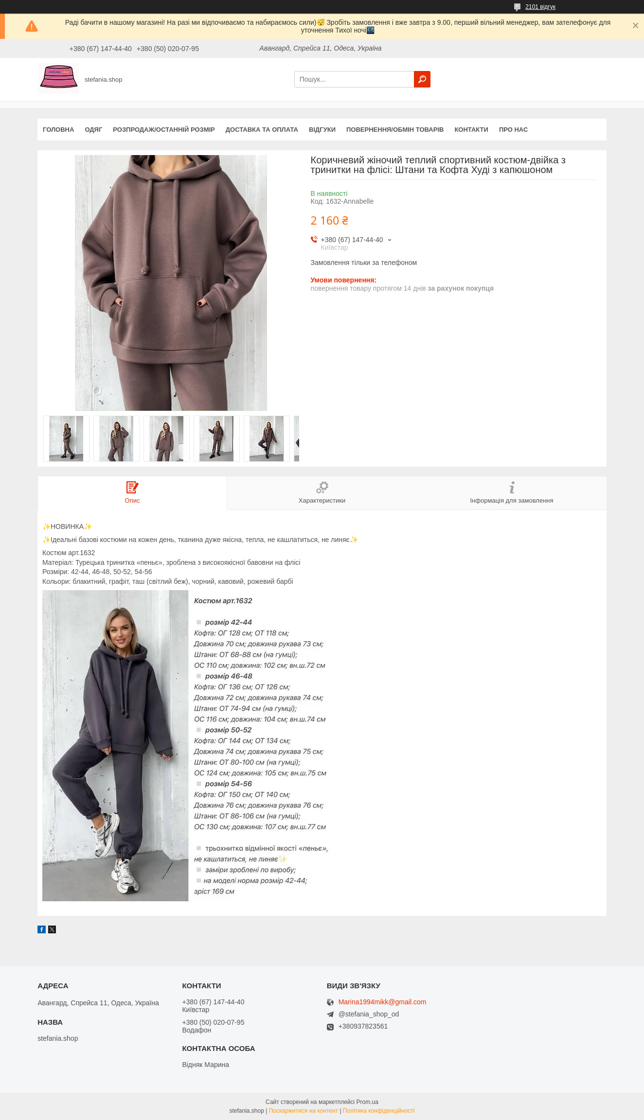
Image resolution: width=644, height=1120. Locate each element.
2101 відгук (540, 6)
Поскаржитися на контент (303, 1110)
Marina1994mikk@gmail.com (383, 1002)
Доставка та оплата (262, 129)
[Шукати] (422, 79)
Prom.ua (367, 1102)
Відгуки (322, 129)
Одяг (93, 129)
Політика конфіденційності (379, 1110)
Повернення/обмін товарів (395, 129)
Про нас (513, 129)
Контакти (471, 129)
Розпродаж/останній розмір (164, 129)
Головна (58, 129)
